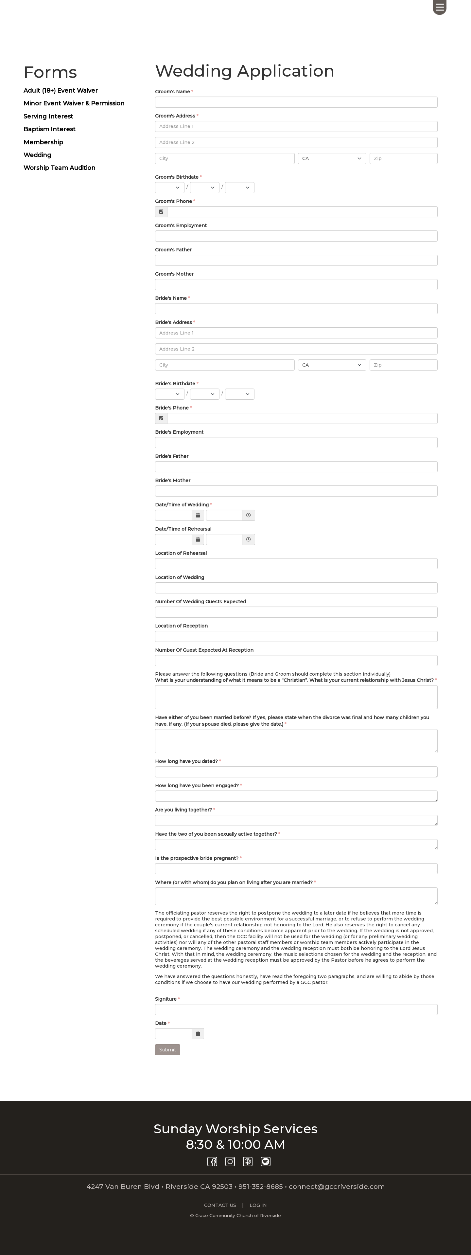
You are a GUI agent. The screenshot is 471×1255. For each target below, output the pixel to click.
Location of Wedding (179, 577)
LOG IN (258, 1205)
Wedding (37, 155)
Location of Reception (181, 626)
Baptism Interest (50, 129)
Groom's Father (173, 250)
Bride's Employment (179, 432)
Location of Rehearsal (181, 553)
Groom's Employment (181, 225)
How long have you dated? (186, 761)
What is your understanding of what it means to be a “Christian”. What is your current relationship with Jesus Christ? (294, 680)
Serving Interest (48, 116)
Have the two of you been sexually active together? (216, 834)
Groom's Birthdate (177, 177)
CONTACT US (220, 1205)
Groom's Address (175, 116)
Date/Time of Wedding (182, 505)
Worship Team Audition (60, 168)
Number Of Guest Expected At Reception (204, 650)
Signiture (166, 999)
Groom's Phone (173, 201)
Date (160, 1023)
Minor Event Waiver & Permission (74, 103)
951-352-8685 (260, 1186)
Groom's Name (172, 92)
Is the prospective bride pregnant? (196, 858)
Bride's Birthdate (175, 384)
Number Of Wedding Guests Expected (200, 602)
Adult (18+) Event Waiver (61, 90)
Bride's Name (171, 298)
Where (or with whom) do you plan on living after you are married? (234, 882)
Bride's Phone (172, 408)
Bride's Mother (172, 480)
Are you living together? (183, 810)
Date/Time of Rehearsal (183, 529)
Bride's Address (173, 322)
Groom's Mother (174, 274)
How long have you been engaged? (197, 786)
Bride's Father (171, 456)
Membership (43, 142)
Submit (167, 1050)
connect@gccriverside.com (337, 1186)
